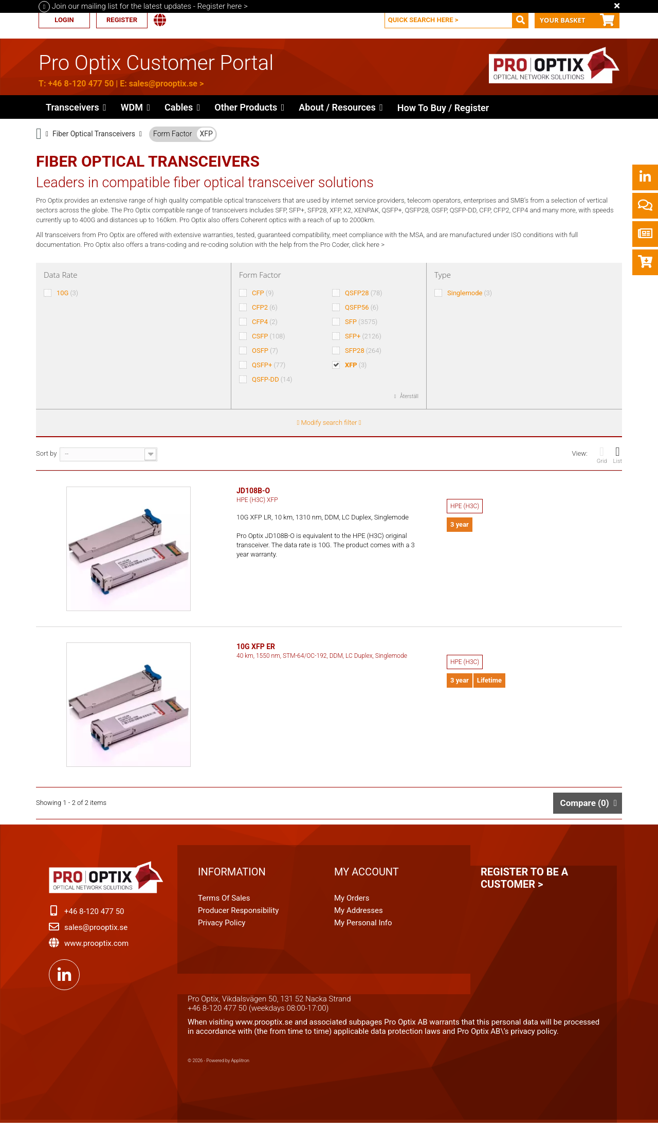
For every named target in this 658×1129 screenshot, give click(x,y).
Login (64, 20)
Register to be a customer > (524, 882)
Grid (602, 454)
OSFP (265, 350)
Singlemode (469, 293)
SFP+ (363, 336)
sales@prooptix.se (163, 83)
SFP (361, 322)
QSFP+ (268, 365)
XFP (205, 134)
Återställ (409, 396)
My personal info (363, 926)
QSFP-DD (272, 379)
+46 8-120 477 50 (81, 83)
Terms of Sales (224, 902)
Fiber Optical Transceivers (93, 134)
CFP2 (265, 307)
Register (121, 20)
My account (366, 876)
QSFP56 (361, 307)
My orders (351, 902)
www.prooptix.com (96, 947)
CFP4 (265, 322)
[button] (249, 107)
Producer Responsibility (238, 914)
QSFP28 (363, 293)
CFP (262, 293)
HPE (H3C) (464, 506)
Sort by (46, 453)
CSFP (268, 336)
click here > (368, 244)
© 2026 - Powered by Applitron (218, 1064)
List (617, 454)
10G (67, 293)
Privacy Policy (221, 926)
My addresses (358, 914)
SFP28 (363, 350)
